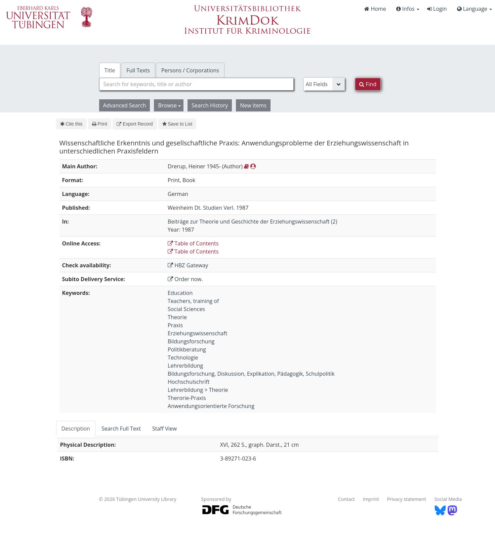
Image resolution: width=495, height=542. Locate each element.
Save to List (177, 124)
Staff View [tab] (164, 428)
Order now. (185, 279)
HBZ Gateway (188, 265)
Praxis (175, 325)
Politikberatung (187, 349)
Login (437, 8)
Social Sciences (186, 309)
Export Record (135, 124)
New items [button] (253, 105)
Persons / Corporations (190, 70)
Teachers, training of (193, 301)
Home (375, 8)
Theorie (177, 317)
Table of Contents (193, 243)
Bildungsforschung (191, 341)
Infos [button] (407, 8)
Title (110, 70)
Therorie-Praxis (187, 398)
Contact (346, 499)
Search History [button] (210, 105)
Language (474, 8)
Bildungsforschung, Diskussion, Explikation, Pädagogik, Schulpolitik (251, 373)
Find (367, 84)
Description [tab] (75, 428)
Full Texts (138, 70)
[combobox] (196, 84)
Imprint (371, 499)
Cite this (71, 124)
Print (99, 124)
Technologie (183, 357)
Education (180, 293)
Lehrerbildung (185, 365)
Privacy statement (406, 499)
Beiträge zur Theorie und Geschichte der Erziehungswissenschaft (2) (252, 221)
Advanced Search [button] (124, 105)
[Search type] (324, 84)
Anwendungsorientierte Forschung (211, 406)
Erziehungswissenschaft (197, 333)
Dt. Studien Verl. (214, 207)
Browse (169, 105)
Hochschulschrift (189, 381)
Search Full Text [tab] (121, 428)
